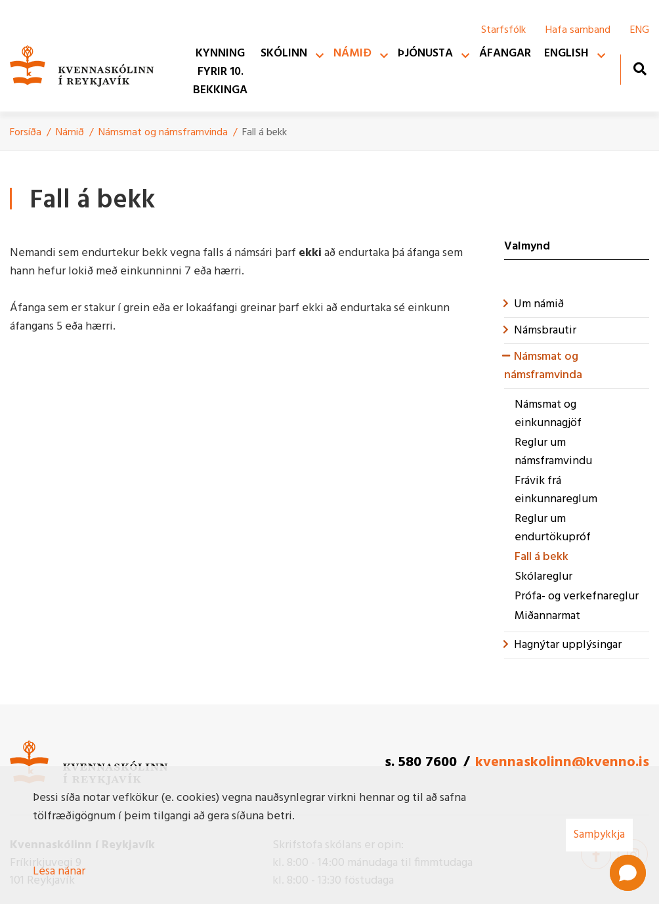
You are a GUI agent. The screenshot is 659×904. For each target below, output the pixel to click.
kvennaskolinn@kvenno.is (562, 762)
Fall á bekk (264, 132)
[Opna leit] (639, 68)
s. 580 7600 (421, 762)
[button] (628, 873)
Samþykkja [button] (599, 835)
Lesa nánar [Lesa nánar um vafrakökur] (59, 871)
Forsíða (25, 132)
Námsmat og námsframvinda (163, 132)
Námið (70, 132)
